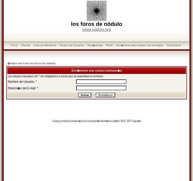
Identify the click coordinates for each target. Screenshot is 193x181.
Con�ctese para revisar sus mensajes (139, 45)
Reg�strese (95, 45)
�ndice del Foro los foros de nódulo (31, 63)
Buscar (26, 45)
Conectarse (174, 45)
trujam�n (77, 121)
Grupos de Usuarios (72, 45)
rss (59, 121)
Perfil (109, 45)
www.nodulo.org (96, 29)
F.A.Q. (14, 45)
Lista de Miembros (45, 45)
